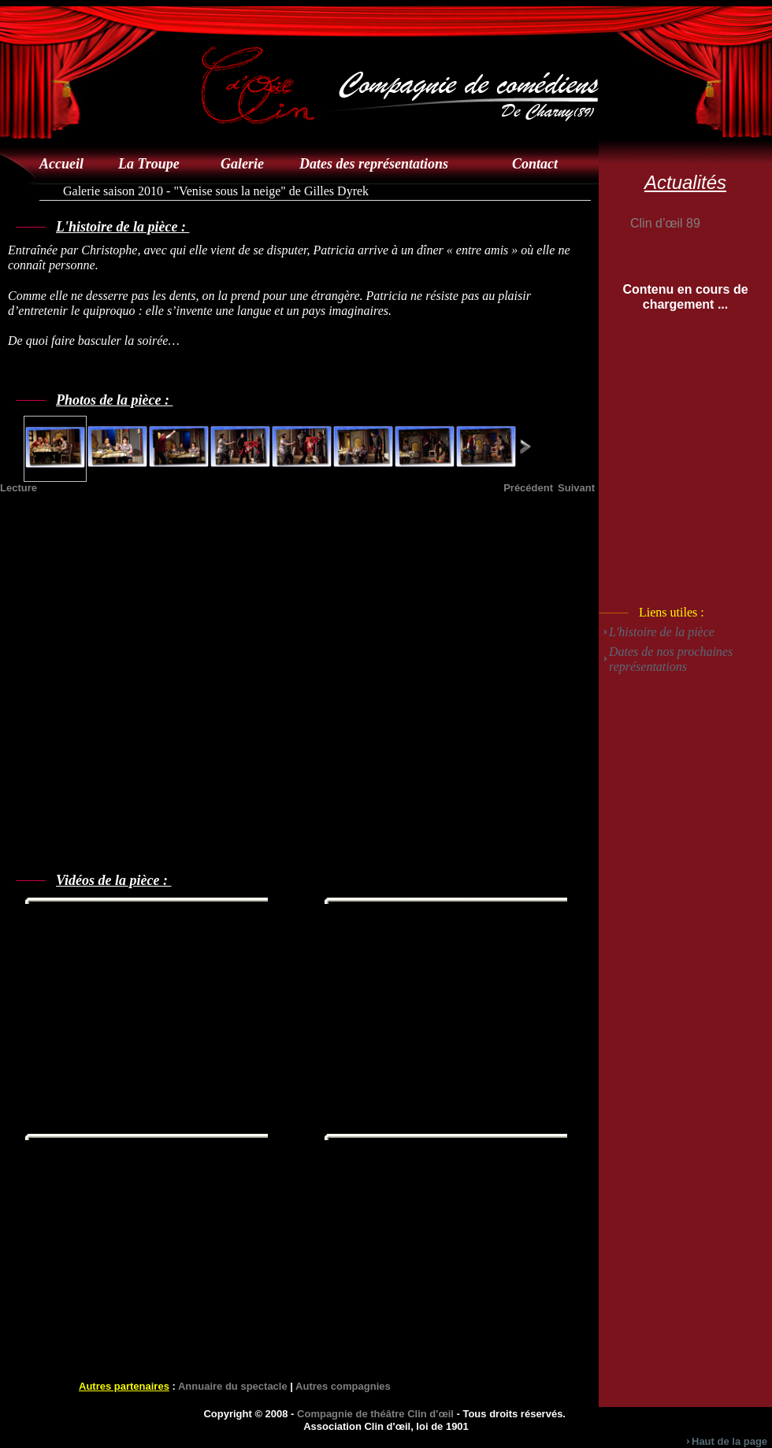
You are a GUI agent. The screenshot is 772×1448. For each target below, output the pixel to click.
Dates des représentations (373, 164)
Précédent (528, 488)
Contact (535, 164)
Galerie (242, 164)
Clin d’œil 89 (665, 223)
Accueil (61, 164)
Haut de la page (729, 1441)
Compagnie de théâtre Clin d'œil (375, 1414)
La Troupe (149, 164)
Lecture (18, 488)
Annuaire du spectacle (233, 1386)
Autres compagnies (343, 1386)
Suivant (576, 488)
